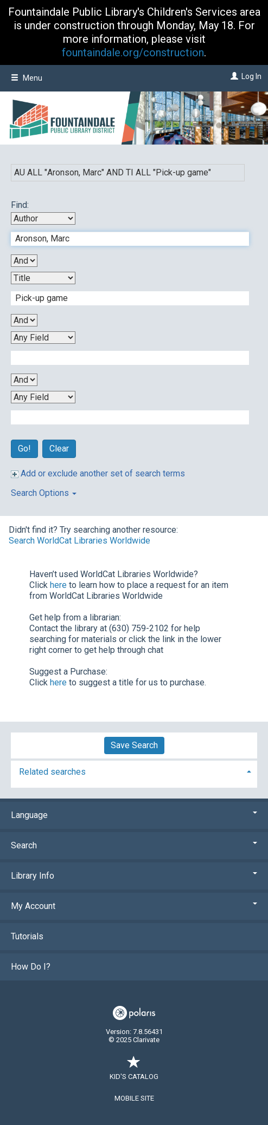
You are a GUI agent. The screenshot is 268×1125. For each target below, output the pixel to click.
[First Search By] (43, 218)
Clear (59, 448)
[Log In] (233, 76)
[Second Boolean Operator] (24, 320)
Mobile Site (134, 1098)
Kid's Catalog (134, 1071)
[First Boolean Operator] (24, 260)
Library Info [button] (134, 876)
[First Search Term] (124, 239)
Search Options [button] (43, 493)
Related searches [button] (52, 772)
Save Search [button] (134, 745)
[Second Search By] (43, 278)
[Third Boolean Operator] (24, 380)
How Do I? (30, 967)
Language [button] (134, 815)
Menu (26, 78)
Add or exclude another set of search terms (98, 473)
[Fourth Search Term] (124, 417)
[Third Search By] (43, 337)
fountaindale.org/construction (133, 52)
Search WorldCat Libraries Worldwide (79, 540)
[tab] (134, 770)
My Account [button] (134, 906)
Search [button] (134, 845)
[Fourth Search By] (43, 397)
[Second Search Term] (124, 298)
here (58, 585)
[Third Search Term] (124, 358)
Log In (251, 76)
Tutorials (27, 936)
